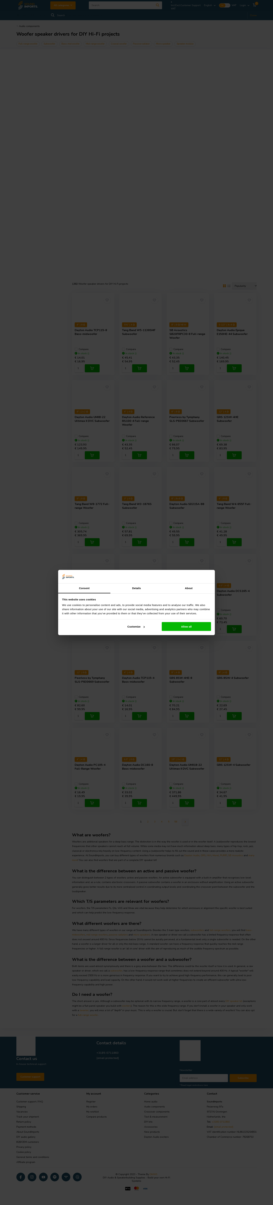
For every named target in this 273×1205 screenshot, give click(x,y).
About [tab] (189, 588)
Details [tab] (136, 588)
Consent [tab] (84, 588)
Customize (136, 626)
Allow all (186, 626)
